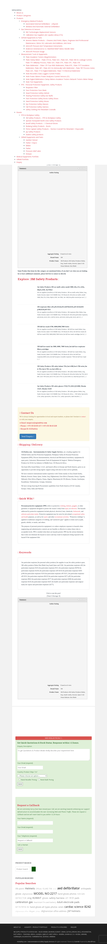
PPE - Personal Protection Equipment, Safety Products (41, 85)
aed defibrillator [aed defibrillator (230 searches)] (68, 888)
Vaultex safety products (34, 134)
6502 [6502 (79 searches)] (54, 889)
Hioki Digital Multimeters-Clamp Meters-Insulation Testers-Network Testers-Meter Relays (59, 79)
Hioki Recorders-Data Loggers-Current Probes (43, 74)
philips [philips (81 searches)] (38, 911)
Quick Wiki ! (26, 498)
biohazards (76, 511)
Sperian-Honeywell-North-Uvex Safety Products (43, 121)
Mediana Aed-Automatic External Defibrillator (43, 26)
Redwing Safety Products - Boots (38, 126)
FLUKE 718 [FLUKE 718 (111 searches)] (47, 888)
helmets (68, 506)
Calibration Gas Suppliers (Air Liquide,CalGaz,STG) (44, 35)
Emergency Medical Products (32, 21)
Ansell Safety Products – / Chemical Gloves (42, 123)
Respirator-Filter (32, 87)
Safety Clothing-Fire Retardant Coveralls (41, 109)
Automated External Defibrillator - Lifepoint (42, 24)
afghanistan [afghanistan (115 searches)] (27, 894)
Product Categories (23, 15)
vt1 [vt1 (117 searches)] (67, 898)
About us (19, 13)
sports (46, 517)
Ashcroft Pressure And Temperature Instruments (44, 46)
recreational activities (62, 517)
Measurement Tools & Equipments (34, 54)
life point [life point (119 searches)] (19, 888)
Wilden (28, 145)
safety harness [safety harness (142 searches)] (56, 897)
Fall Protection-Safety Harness (37, 107)
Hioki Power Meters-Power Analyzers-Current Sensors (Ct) (47, 76)
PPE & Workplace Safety (30, 115)
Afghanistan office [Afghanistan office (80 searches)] (21, 911)
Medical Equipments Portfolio (27, 157)
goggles (74, 506)
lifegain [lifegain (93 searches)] (32, 911)
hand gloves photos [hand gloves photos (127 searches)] (67, 893)
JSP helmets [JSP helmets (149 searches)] (73, 911)
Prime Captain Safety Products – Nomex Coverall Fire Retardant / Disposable (55, 129)
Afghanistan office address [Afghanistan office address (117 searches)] (54, 911)
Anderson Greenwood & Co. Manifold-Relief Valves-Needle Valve (50, 49)
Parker (28, 148)
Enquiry (19, 162)
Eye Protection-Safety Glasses (37, 104)
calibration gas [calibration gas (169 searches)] (24, 902)
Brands (19, 112)
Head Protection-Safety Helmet (37, 93)
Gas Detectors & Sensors (30, 29)
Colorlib (76, 942)
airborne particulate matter (29, 514)
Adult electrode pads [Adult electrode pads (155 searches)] (68, 902)
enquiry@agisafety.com (37, 423)
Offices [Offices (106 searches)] (39, 888)
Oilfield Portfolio (22, 159)
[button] (17, 10)
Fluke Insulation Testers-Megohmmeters (41, 57)
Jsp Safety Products (33, 132)
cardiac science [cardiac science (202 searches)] (73, 907)
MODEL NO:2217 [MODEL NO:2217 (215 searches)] (45, 893)
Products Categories (59, 927)
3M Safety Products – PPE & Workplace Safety (43, 118)
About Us (17, 927)
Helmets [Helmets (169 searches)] (30, 888)
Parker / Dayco (31, 143)
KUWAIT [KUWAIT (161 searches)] (36, 897)
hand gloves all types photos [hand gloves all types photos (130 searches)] (43, 907)
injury (67, 508)
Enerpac (29, 154)
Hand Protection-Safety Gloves (37, 101)
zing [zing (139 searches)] (29, 897)
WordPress (91, 942)
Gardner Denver (32, 140)
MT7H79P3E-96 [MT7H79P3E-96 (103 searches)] (22, 907)
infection (74, 508)
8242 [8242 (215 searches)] (87, 907)
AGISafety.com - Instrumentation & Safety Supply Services (35, 942)
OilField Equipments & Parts (31, 38)
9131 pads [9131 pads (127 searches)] (74, 898)
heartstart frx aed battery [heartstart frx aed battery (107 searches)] (45, 902)
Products (19, 18)
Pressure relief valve (33, 151)
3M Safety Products (44, 279)
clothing (62, 506)
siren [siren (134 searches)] (61, 906)
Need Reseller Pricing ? (53, 738)
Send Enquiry (28, 436)
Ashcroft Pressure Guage (35, 51)
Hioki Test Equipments (34, 82)
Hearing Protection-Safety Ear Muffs (39, 96)
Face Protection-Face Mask (36, 90)
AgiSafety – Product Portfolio (35, 927)
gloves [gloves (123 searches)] (45, 898)
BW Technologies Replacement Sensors (41, 32)
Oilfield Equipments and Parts (32, 137)
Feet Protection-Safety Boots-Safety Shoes (42, 98)
